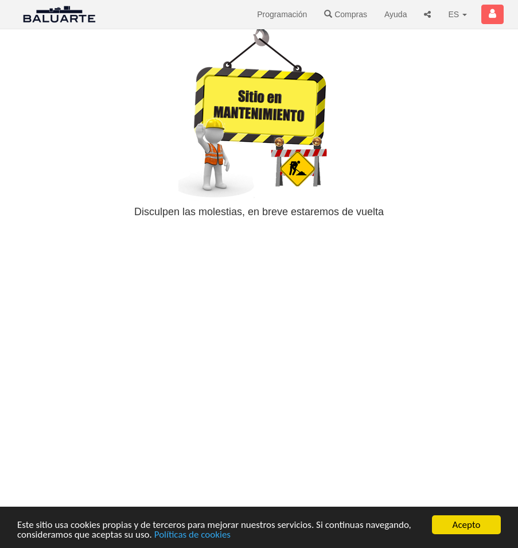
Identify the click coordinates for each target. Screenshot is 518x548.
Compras (345, 14)
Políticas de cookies (192, 535)
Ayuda (395, 14)
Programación (282, 14)
